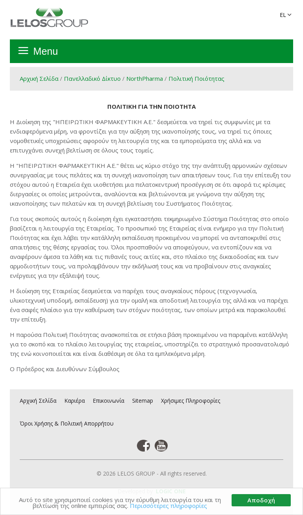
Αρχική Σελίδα (39, 78)
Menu (45, 51)
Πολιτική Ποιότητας (196, 78)
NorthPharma (144, 78)
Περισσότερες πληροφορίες (168, 506)
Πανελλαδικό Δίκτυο (92, 78)
